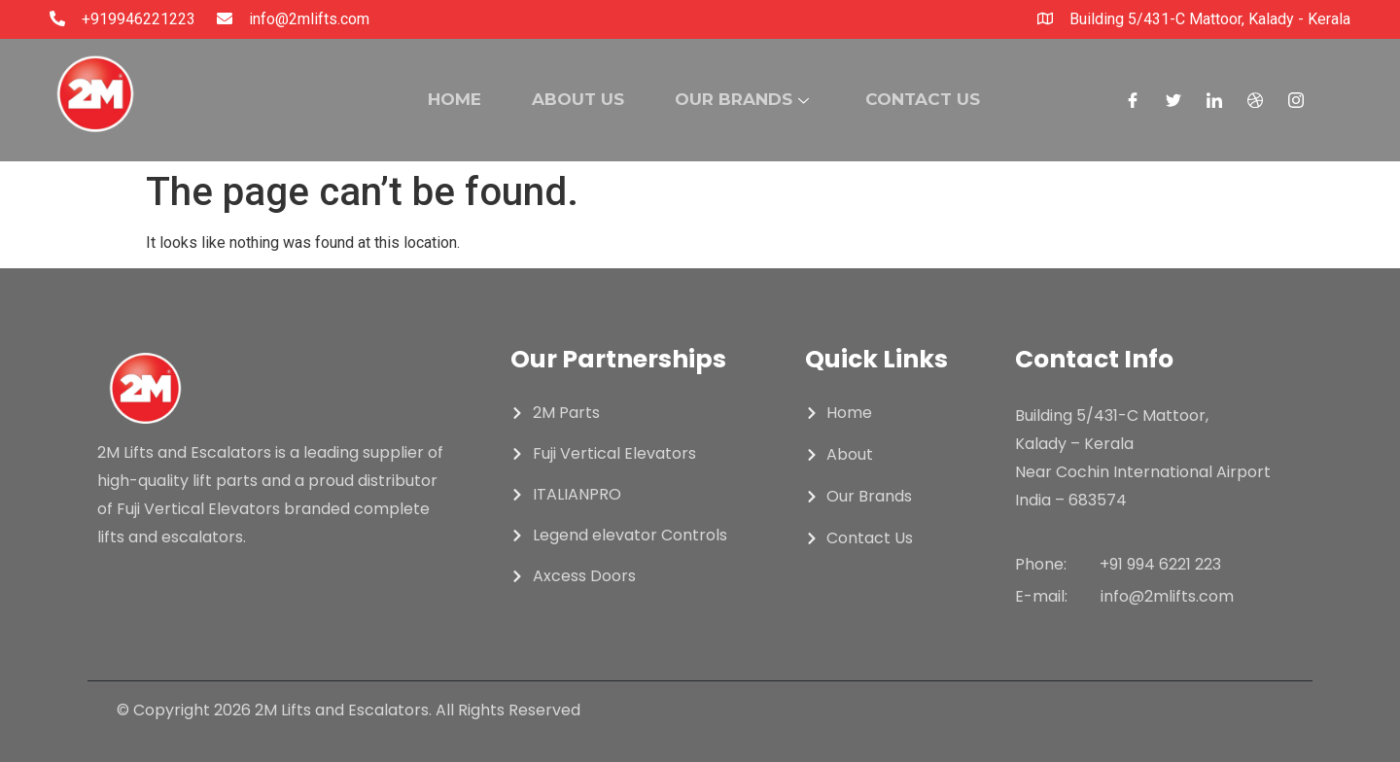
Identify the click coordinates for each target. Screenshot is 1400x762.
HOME (442, 99)
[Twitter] (1173, 100)
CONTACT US (933, 99)
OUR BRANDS (745, 99)
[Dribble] (1255, 100)
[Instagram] (1296, 100)
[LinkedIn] (1214, 100)
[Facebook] (1132, 100)
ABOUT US (573, 99)
